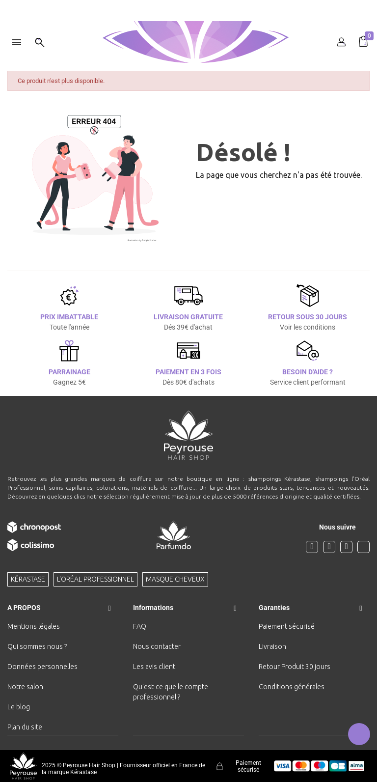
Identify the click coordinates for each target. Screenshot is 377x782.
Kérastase (28, 579)
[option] (188, 4)
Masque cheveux (175, 579)
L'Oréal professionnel (95, 579)
